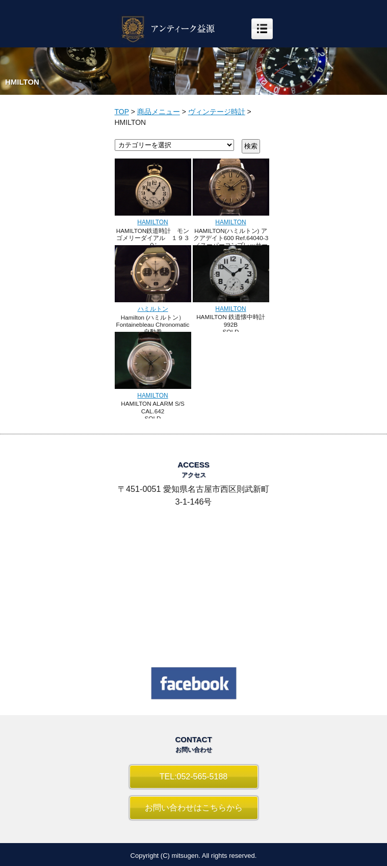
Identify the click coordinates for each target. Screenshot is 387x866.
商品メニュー (158, 112)
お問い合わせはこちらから (194, 807)
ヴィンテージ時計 (216, 112)
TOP (122, 112)
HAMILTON (152, 222)
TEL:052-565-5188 (193, 776)
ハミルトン (153, 308)
